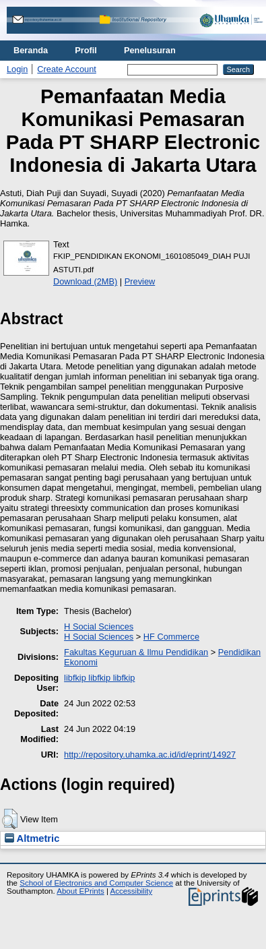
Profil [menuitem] (86, 50)
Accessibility (131, 891)
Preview (140, 281)
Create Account (66, 69)
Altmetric (32, 838)
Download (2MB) (85, 281)
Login (17, 69)
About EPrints (80, 891)
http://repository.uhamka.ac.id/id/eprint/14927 (150, 754)
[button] (10, 819)
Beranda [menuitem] (30, 50)
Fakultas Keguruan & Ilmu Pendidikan (136, 652)
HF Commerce (171, 637)
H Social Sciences (98, 626)
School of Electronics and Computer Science (96, 883)
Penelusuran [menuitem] (150, 50)
